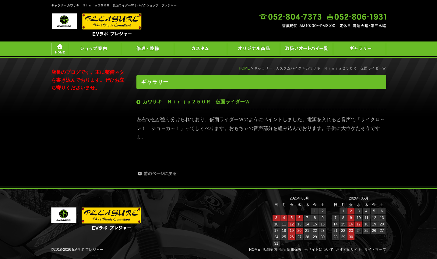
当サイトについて (318, 249)
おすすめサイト (348, 249)
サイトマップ (375, 249)
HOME (244, 68)
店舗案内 (270, 249)
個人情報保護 (290, 249)
